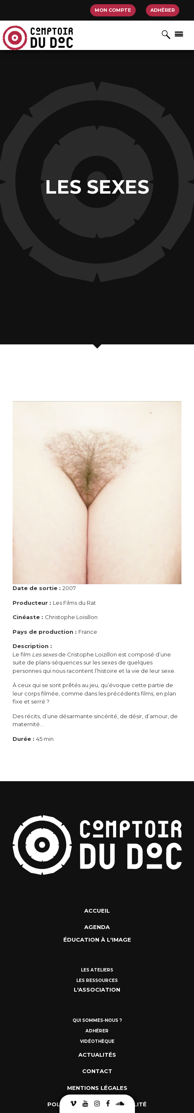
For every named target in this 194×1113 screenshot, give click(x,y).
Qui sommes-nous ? (97, 1020)
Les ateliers (97, 970)
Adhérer (162, 10)
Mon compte (113, 10)
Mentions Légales (97, 1087)
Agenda (97, 927)
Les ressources (97, 980)
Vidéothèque (97, 1041)
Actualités (97, 1054)
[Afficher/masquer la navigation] (179, 33)
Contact (97, 1071)
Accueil (97, 910)
